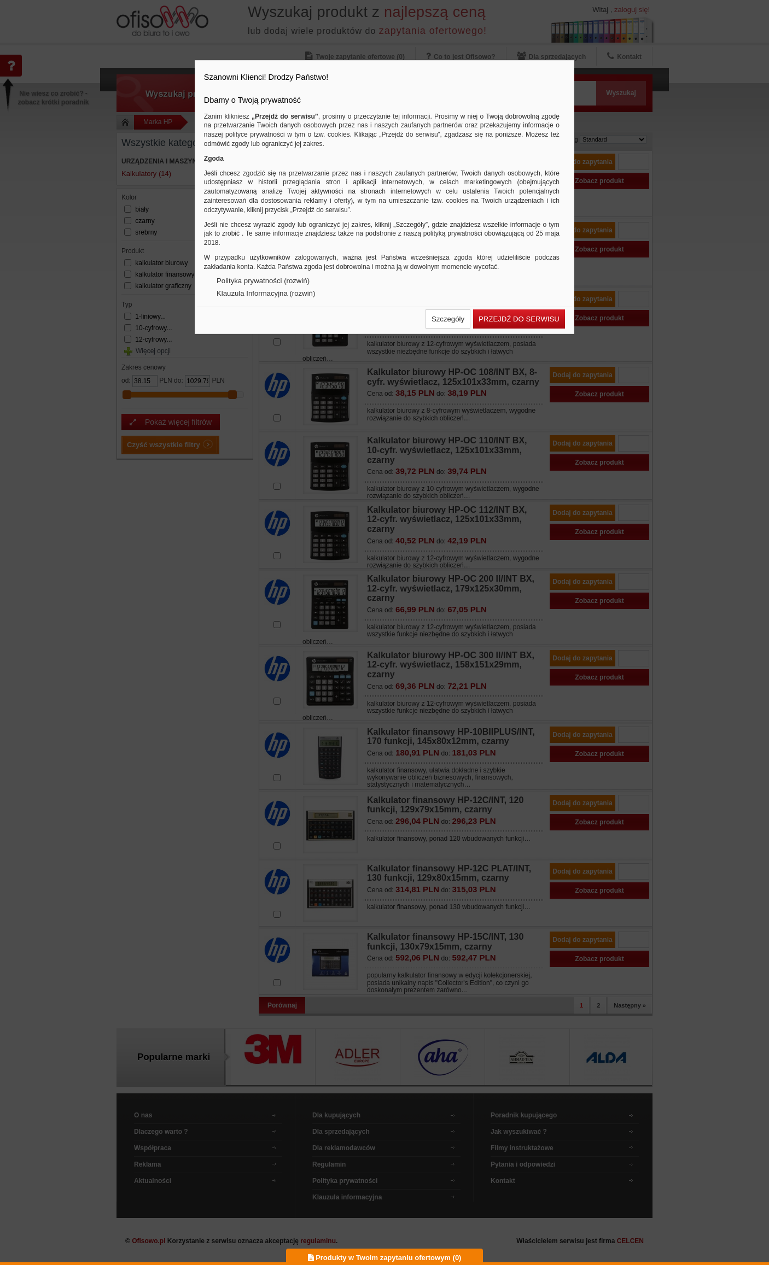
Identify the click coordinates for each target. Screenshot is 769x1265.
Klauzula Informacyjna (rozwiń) (266, 293)
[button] (448, 319)
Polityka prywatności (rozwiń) (263, 280)
